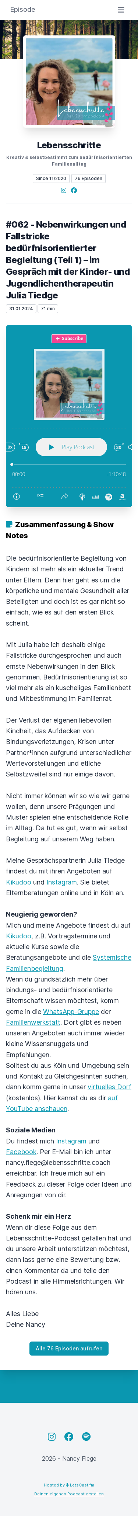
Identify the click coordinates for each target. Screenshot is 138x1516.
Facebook (21, 1152)
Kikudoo (18, 882)
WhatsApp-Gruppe (71, 1011)
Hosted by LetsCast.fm (69, 1485)
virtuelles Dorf (109, 1087)
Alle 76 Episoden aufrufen (69, 1348)
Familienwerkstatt (33, 1022)
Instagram (61, 882)
